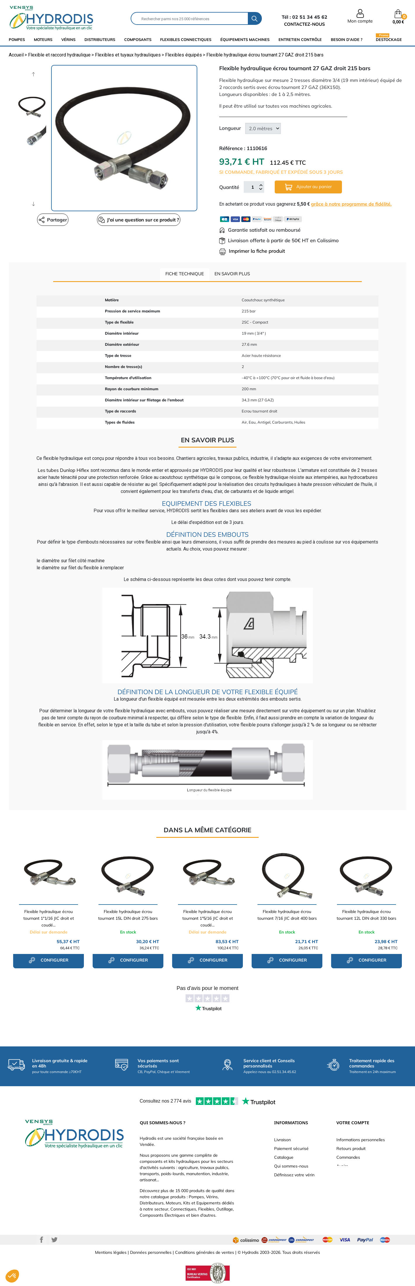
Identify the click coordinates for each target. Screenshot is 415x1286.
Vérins (68, 39)
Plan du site (285, 1201)
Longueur (230, 128)
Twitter (54, 1240)
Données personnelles (151, 1252)
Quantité (229, 187)
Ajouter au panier (308, 187)
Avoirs (342, 1166)
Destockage (389, 39)
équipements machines (244, 39)
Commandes (348, 1157)
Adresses (345, 1174)
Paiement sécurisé (291, 1148)
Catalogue (283, 1157)
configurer (48, 960)
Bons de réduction (353, 1183)
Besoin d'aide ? (346, 39)
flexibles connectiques (185, 39)
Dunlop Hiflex (74, 470)
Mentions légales (111, 1252)
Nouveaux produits (291, 1192)
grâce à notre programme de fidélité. (351, 204)
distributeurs (99, 39)
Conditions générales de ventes (204, 1252)
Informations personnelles (360, 1139)
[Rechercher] (189, 18)
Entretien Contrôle (300, 39)
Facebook (41, 1240)
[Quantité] (252, 187)
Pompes (17, 39)
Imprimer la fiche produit (252, 251)
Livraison (282, 1139)
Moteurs (43, 39)
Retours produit (351, 1148)
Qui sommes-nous (291, 1166)
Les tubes (48, 470)
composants (137, 39)
